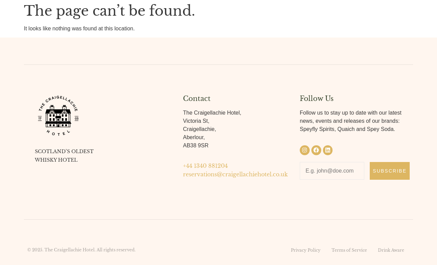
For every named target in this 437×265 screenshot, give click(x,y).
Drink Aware (391, 250)
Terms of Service (349, 250)
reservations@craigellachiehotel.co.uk (235, 174)
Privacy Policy (306, 250)
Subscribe (390, 171)
